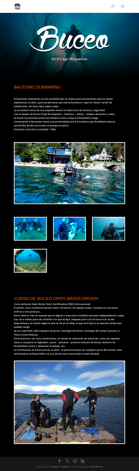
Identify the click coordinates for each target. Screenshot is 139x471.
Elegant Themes (60, 466)
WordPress (97, 466)
